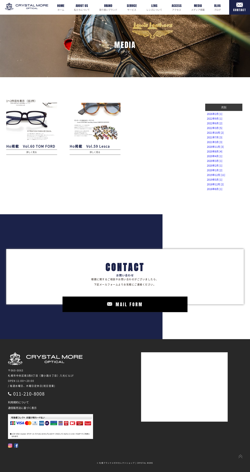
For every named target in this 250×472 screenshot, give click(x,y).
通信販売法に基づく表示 (22, 408)
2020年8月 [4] (214, 151)
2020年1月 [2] (214, 170)
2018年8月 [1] (214, 189)
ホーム (60, 7)
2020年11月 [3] (215, 146)
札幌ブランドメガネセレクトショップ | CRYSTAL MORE (126, 463)
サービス (132, 7)
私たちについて (82, 7)
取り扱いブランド (108, 7)
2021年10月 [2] (215, 132)
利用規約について (18, 402)
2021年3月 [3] (214, 142)
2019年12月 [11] (216, 175)
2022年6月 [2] (214, 123)
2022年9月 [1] (214, 118)
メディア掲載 (198, 7)
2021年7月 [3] (214, 137)
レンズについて (154, 7)
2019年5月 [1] (214, 179)
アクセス (177, 7)
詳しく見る (31, 152)
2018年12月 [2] (215, 184)
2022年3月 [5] (214, 128)
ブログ (217, 7)
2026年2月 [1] (214, 113)
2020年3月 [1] (214, 160)
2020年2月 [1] (214, 165)
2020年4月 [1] (214, 156)
